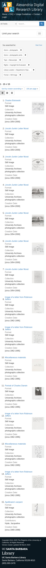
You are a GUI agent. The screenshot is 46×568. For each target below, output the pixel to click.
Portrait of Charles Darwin (16, 386)
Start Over (38, 45)
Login (4, 17)
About (4, 14)
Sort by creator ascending (12, 89)
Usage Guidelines (23, 14)
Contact (36, 14)
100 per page (32, 89)
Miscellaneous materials (15, 357)
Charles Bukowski (12, 100)
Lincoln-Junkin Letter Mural (16, 128)
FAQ (11, 14)
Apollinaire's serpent (14, 502)
